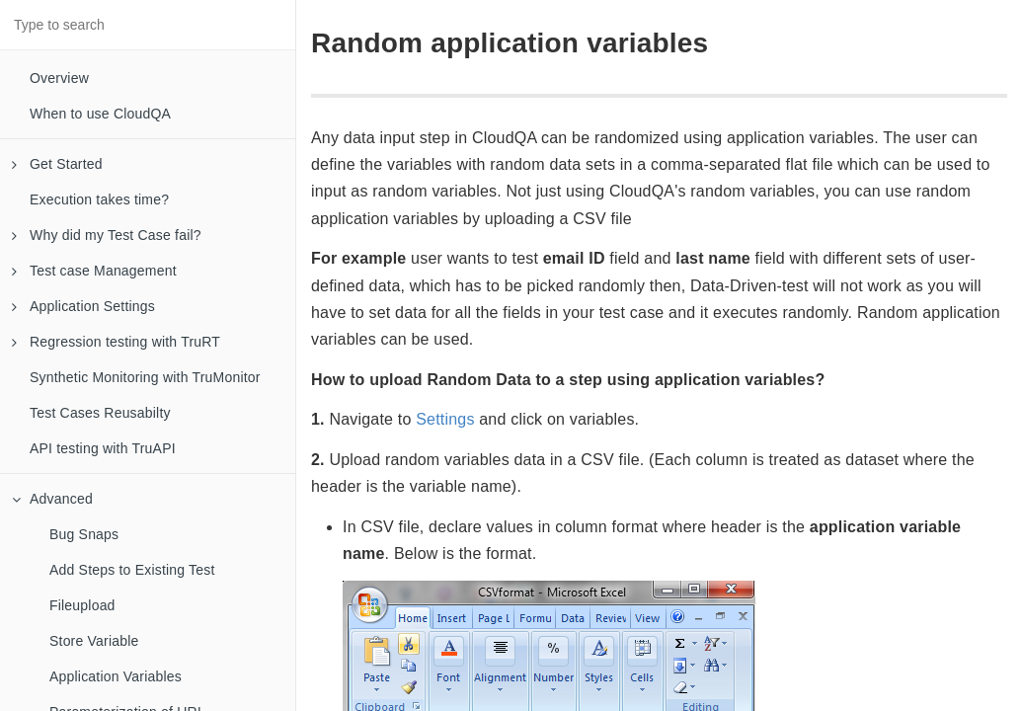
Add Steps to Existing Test (132, 570)
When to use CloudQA (100, 113)
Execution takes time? (99, 199)
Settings (445, 419)
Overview (59, 78)
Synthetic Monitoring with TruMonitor (145, 377)
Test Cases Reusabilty (100, 413)
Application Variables (115, 676)
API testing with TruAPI (103, 448)
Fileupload (82, 605)
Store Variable (93, 641)
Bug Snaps (83, 534)
